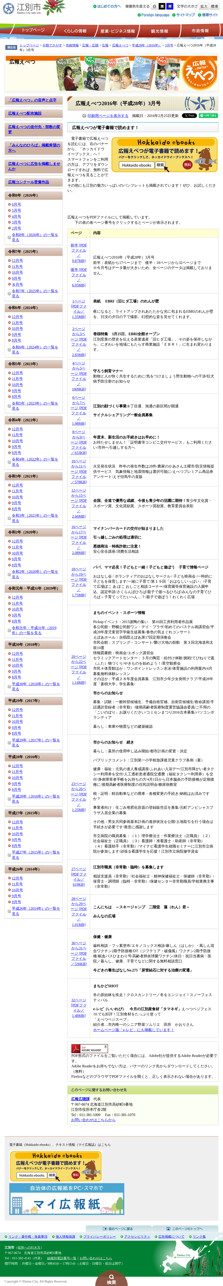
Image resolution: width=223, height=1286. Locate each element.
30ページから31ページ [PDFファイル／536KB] (79, 953)
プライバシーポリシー (99, 1236)
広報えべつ (120, 45)
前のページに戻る (119, 1228)
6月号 (16, 204)
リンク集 (199, 1236)
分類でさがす (52, 45)
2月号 (16, 228)
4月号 (16, 216)
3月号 (169, 45)
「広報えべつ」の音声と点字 (32, 100)
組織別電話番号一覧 (61, 1258)
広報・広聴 (90, 45)
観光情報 (159, 30)
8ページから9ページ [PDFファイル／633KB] (79, 442)
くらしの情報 (75, 30)
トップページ (33, 30)
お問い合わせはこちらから (93, 1120)
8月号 (16, 340)
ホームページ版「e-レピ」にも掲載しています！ (133, 1030)
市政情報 (200, 30)
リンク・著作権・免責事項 (27, 1236)
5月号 (16, 210)
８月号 (17, 284)
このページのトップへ (185, 1228)
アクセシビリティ (137, 1236)
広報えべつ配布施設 (25, 113)
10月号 (17, 272)
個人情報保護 (65, 1236)
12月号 (17, 261)
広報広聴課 (80, 1099)
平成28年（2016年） (146, 45)
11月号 (17, 267)
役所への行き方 (29, 1247)
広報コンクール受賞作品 (28, 182)
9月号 (16, 278)
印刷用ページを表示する (108, 116)
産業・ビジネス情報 (117, 30)
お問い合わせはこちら (96, 1258)
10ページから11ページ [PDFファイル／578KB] (79, 471)
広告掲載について (171, 1236)
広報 (105, 45)
